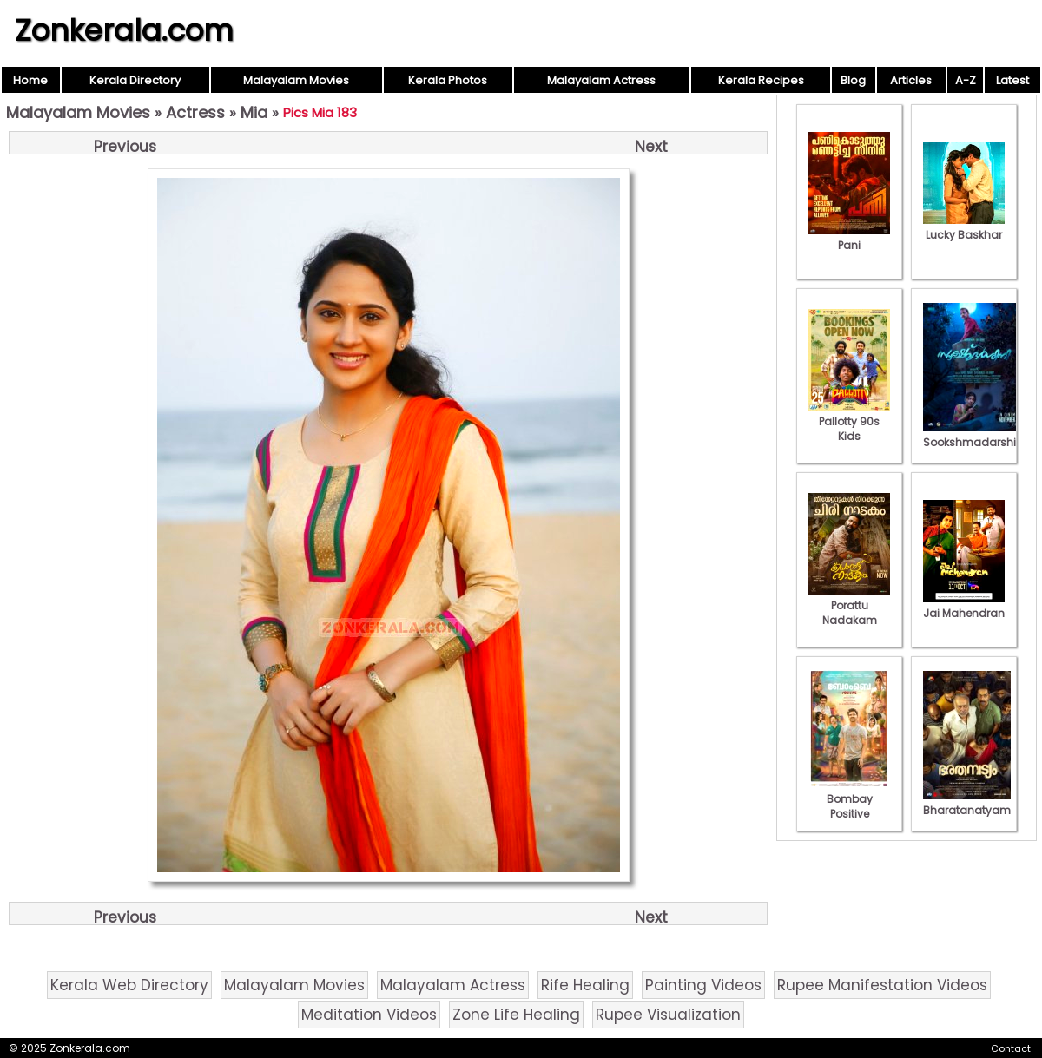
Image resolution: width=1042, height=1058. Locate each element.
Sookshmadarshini (974, 435)
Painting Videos (703, 985)
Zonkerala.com (124, 30)
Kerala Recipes (761, 80)
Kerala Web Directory (129, 985)
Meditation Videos (369, 1014)
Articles (911, 80)
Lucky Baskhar (964, 227)
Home (30, 80)
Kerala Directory (135, 80)
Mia (254, 112)
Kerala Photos (447, 80)
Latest (1012, 80)
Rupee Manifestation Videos (882, 985)
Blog (853, 80)
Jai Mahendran (964, 606)
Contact (1011, 1048)
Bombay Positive (849, 799)
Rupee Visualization (668, 1014)
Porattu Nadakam (849, 605)
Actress (195, 112)
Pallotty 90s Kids (849, 421)
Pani (849, 238)
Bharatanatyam (967, 803)
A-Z (965, 80)
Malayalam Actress (601, 80)
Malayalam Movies (296, 80)
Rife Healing (585, 985)
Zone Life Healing (516, 1014)
